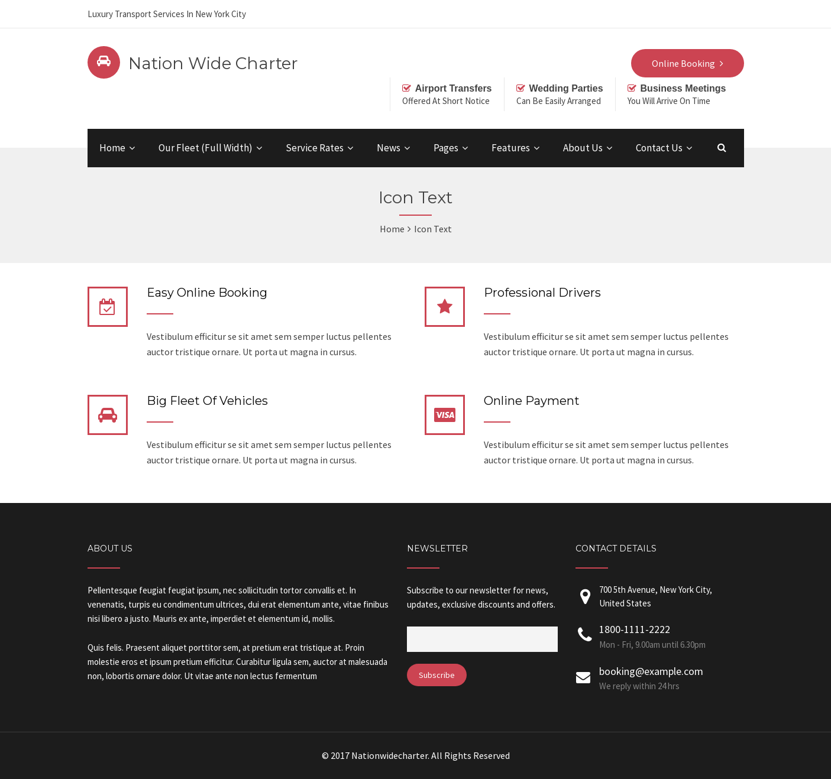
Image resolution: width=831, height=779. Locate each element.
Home (112, 147)
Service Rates (315, 147)
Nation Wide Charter (213, 63)
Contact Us (659, 147)
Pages (446, 147)
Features (511, 147)
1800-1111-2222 (662, 636)
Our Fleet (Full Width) (206, 147)
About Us (583, 147)
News (388, 147)
